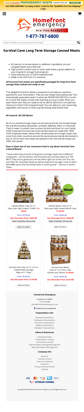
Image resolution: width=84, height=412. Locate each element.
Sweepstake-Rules (44, 337)
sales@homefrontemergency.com (44, 304)
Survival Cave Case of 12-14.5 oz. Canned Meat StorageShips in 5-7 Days (23, 270)
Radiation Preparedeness (44, 328)
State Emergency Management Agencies (44, 345)
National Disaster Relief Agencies (45, 347)
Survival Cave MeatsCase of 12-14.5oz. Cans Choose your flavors (60, 270)
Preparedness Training (45, 339)
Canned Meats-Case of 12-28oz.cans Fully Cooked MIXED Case (60, 208)
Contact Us (44, 364)
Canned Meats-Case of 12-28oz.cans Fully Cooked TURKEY (23, 208)
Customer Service (45, 359)
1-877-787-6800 (42, 36)
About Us (44, 356)
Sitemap (44, 369)
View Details (60, 227)
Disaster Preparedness (44, 317)
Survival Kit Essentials (44, 342)
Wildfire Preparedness (45, 325)
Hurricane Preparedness (44, 323)
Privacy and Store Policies (45, 366)
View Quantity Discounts (23, 221)
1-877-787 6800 (44, 302)
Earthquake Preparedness (44, 320)
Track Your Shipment (44, 361)
